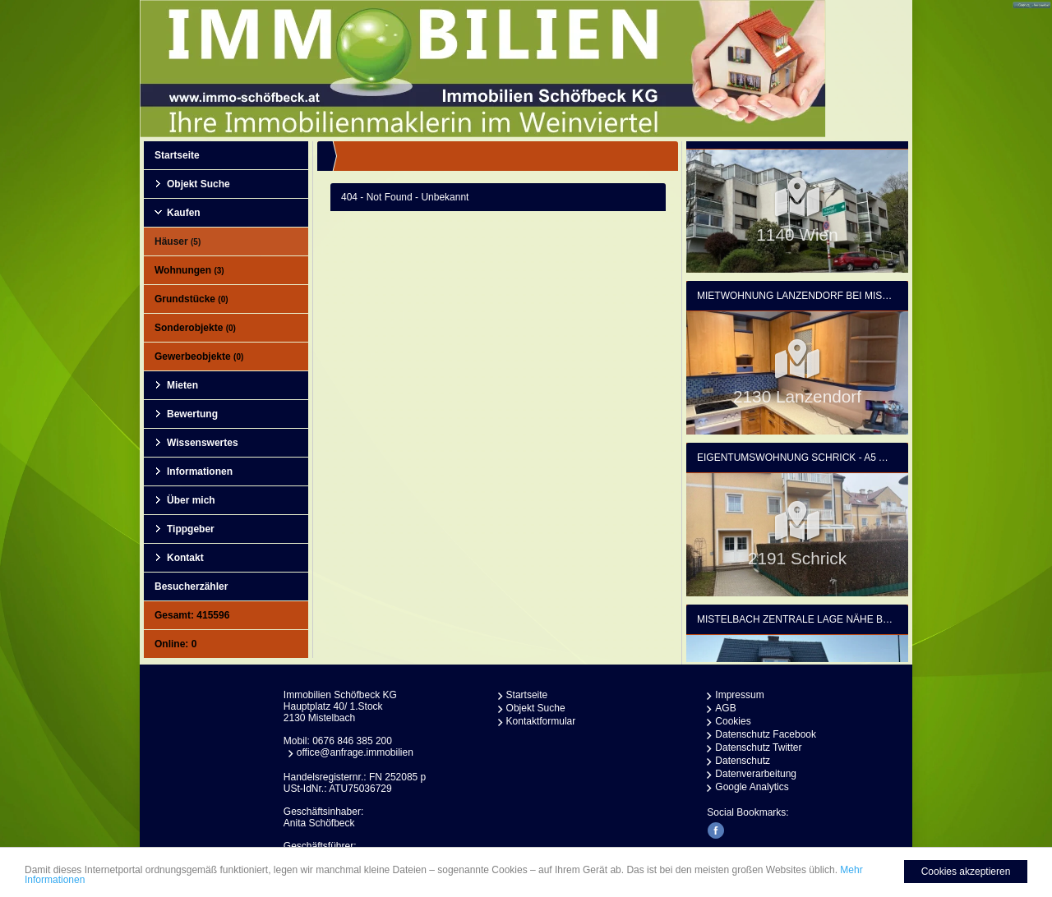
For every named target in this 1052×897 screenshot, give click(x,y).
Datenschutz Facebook (765, 734)
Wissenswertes (202, 442)
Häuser (178, 241)
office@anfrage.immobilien (355, 752)
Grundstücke (191, 299)
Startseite (177, 155)
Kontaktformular (541, 721)
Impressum (739, 695)
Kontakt (185, 558)
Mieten (182, 385)
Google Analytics (751, 787)
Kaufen (184, 212)
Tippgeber (191, 529)
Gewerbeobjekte (199, 356)
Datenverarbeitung (755, 774)
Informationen (200, 471)
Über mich (191, 500)
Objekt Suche (198, 184)
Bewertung (192, 414)
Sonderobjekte (195, 328)
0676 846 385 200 (352, 741)
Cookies (732, 721)
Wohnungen (189, 270)
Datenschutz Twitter (758, 747)
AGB (725, 708)
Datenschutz (742, 760)
